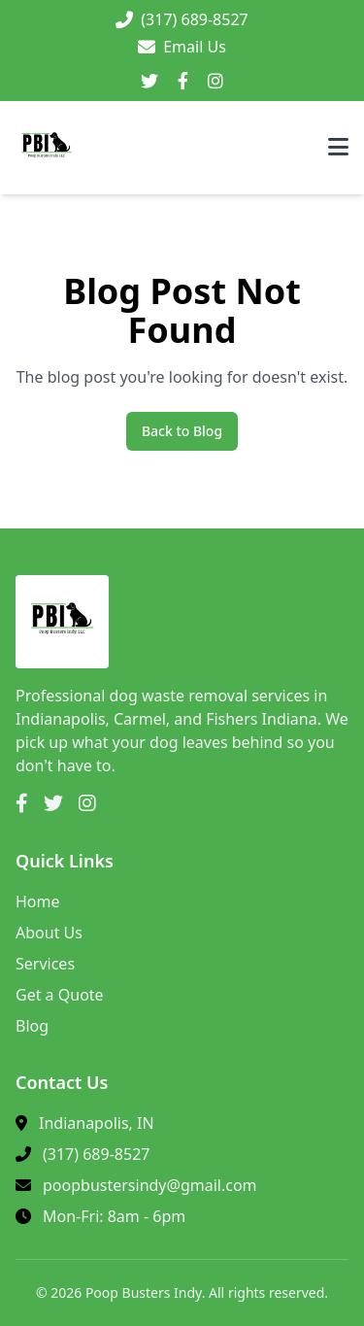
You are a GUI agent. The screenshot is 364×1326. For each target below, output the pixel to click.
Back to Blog (182, 431)
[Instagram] (215, 81)
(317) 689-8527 (96, 1154)
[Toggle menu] (338, 148)
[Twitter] (149, 81)
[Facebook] (183, 81)
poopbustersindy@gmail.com (150, 1185)
